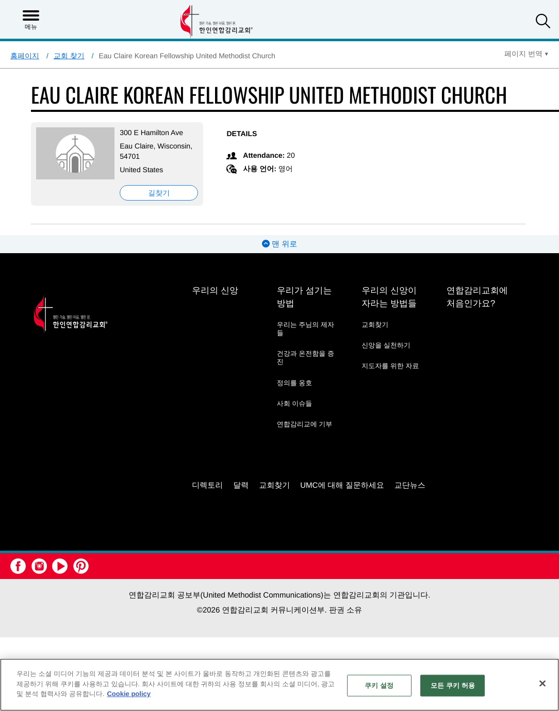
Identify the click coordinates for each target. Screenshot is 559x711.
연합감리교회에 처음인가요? (477, 297)
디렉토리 (207, 485)
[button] (543, 22)
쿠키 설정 (379, 685)
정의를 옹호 (295, 383)
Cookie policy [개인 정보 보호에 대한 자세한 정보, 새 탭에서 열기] (129, 694)
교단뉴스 (409, 485)
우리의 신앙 (215, 290)
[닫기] (542, 683)
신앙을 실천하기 (385, 345)
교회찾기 (374, 324)
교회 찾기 (69, 56)
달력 (241, 485)
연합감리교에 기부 (305, 424)
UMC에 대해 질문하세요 (342, 485)
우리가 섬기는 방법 (304, 297)
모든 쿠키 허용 (453, 685)
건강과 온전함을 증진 (305, 358)
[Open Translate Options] (526, 53)
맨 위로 (279, 244)
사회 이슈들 (295, 403)
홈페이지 (24, 56)
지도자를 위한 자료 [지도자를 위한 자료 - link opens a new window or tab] (390, 366)
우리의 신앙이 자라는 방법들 (389, 297)
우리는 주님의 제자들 (305, 329)
